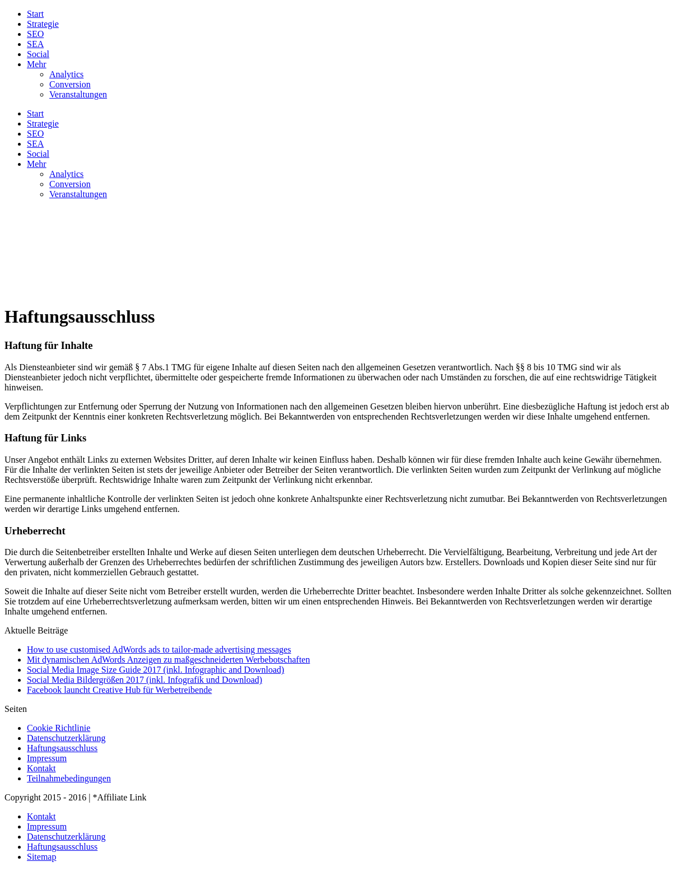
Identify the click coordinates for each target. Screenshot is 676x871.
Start (35, 13)
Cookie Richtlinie (58, 728)
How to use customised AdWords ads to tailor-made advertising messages (159, 649)
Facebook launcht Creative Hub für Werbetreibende (119, 690)
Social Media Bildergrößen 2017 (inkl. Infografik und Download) (144, 679)
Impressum (47, 758)
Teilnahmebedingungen (69, 778)
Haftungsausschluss (62, 748)
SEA (35, 44)
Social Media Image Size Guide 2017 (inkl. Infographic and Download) (155, 669)
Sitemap (41, 856)
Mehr (36, 64)
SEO (35, 34)
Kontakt (41, 768)
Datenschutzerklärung (66, 738)
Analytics (66, 74)
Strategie (43, 24)
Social (38, 54)
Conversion (70, 84)
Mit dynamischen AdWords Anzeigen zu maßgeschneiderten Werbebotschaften (168, 659)
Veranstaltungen (78, 94)
